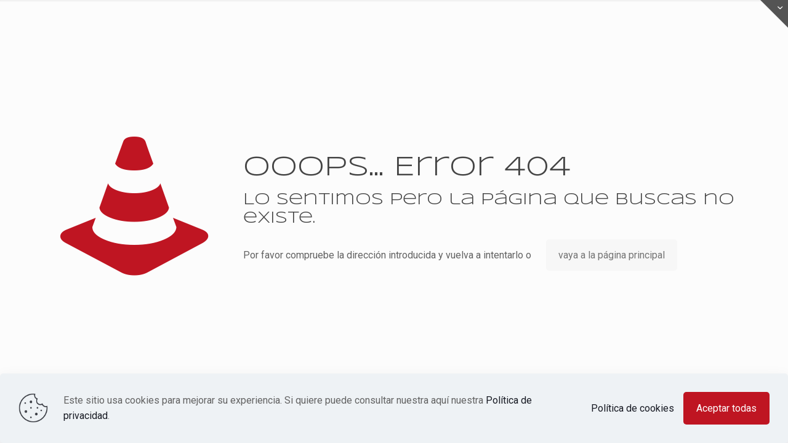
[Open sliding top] (774, 14)
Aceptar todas (726, 408)
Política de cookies (632, 408)
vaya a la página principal (611, 255)
